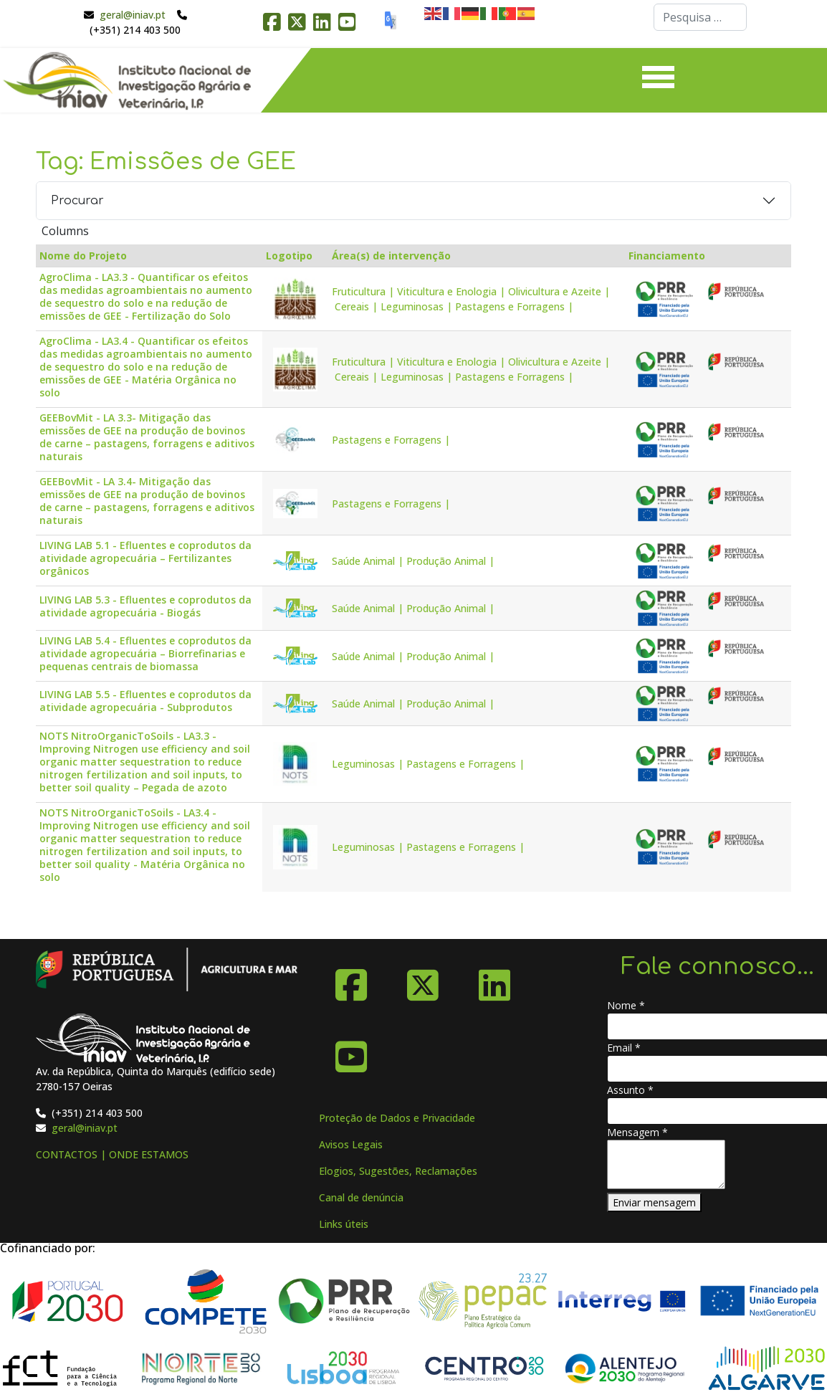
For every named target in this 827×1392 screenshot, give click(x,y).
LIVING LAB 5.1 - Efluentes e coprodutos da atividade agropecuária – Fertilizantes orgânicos (145, 558)
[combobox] (700, 17)
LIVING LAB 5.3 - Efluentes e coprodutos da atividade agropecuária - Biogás (145, 606)
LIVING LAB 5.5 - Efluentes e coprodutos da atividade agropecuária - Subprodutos (145, 701)
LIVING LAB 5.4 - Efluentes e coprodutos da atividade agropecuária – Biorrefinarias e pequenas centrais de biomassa (145, 653)
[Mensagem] (666, 1164)
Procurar (77, 200)
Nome (626, 1005)
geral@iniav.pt (133, 15)
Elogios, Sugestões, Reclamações (398, 1171)
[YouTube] (351, 1051)
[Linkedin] (494, 980)
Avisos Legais (351, 1144)
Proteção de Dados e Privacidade (397, 1118)
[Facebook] (351, 980)
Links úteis (343, 1224)
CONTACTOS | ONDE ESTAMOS (112, 1154)
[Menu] (658, 80)
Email (624, 1047)
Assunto (630, 1090)
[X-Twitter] (422, 980)
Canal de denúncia (361, 1197)
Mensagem (637, 1132)
